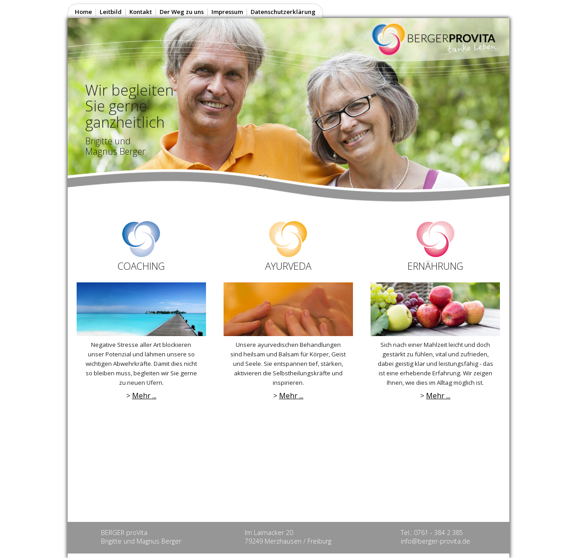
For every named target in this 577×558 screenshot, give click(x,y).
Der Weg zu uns (182, 12)
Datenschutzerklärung (283, 12)
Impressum (227, 12)
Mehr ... (144, 396)
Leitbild (111, 12)
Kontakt (140, 12)
